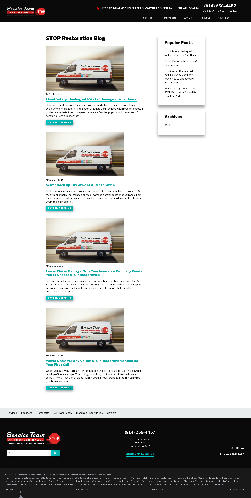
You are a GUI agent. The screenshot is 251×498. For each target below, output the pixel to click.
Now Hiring (202, 18)
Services (126, 18)
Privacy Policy (156, 490)
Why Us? (167, 18)
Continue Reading (59, 123)
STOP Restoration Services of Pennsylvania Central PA (137, 8)
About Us (184, 18)
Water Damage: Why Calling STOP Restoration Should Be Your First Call (92, 364)
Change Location (189, 8)
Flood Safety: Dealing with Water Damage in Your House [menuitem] (181, 54)
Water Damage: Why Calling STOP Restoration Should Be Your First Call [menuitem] (180, 94)
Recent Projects (147, 18)
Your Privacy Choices (236, 490)
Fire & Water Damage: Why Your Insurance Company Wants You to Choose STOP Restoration (94, 274)
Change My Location (140, 455)
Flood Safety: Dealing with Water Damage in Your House (91, 100)
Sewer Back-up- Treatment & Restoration (80, 186)
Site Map (9, 490)
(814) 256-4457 (140, 433)
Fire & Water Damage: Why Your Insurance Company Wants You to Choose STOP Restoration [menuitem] (180, 78)
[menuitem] (126, 18)
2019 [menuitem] (167, 126)
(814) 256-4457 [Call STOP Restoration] (220, 6)
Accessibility (82, 490)
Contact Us (226, 18)
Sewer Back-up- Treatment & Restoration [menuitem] (181, 64)
